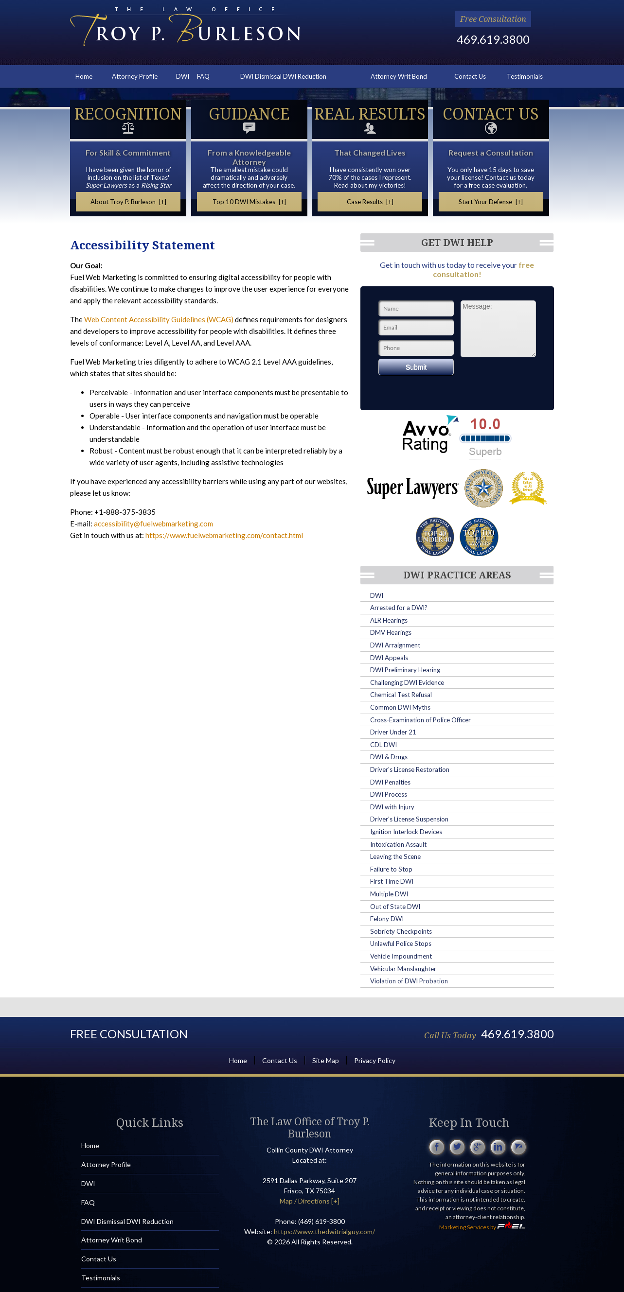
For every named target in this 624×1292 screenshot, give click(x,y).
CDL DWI (383, 745)
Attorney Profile (135, 76)
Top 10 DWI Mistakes (249, 202)
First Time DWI (391, 881)
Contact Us (470, 76)
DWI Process (388, 794)
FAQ (203, 76)
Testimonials (525, 76)
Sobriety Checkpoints (401, 931)
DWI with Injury (392, 807)
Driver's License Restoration (409, 769)
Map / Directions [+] (309, 1201)
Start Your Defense (491, 202)
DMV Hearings (390, 632)
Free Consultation (493, 18)
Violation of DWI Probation (409, 981)
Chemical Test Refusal (401, 694)
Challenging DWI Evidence (407, 682)
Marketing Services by (482, 1227)
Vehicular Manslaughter (403, 969)
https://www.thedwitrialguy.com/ (324, 1231)
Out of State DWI (395, 906)
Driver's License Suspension (409, 819)
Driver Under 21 (393, 732)
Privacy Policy (374, 1060)
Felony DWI (387, 919)
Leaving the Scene (395, 856)
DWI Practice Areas (457, 575)
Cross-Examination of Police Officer (420, 720)
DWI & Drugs (389, 757)
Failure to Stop (391, 869)
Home (83, 76)
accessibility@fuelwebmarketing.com (153, 523)
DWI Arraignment (395, 645)
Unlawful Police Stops (400, 943)
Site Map (325, 1060)
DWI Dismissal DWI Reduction (283, 76)
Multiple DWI (389, 894)
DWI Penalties (390, 782)
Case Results (370, 202)
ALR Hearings (389, 620)
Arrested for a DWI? (399, 607)
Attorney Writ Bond (399, 76)
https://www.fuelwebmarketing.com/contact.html (224, 535)
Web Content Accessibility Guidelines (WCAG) (158, 319)
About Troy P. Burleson (128, 202)
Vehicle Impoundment (401, 956)
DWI (182, 76)
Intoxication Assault (398, 844)
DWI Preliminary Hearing (405, 670)
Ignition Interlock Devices (406, 832)
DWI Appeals (389, 658)
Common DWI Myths (400, 707)
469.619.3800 (493, 39)
